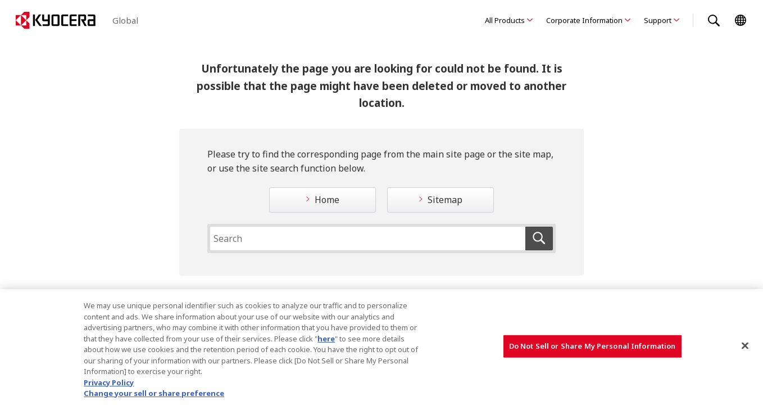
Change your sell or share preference (154, 393)
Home (327, 200)
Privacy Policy (109, 382)
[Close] (745, 346)
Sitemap (445, 200)
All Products (505, 20)
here (326, 339)
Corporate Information (584, 20)
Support (657, 20)
